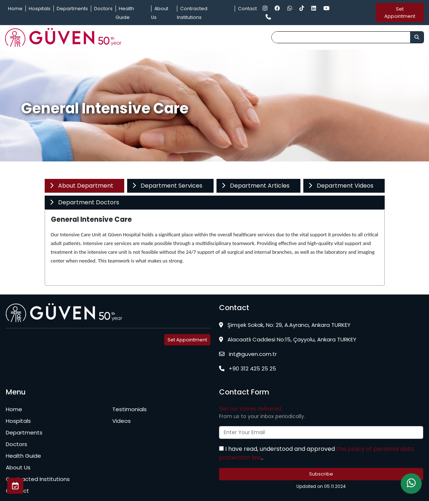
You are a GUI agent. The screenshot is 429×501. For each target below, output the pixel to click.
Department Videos (340, 185)
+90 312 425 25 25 (247, 368)
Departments (72, 8)
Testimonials (129, 409)
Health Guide (23, 456)
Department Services (167, 185)
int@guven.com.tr (248, 354)
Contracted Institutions (38, 479)
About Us (18, 467)
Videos (121, 421)
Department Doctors (84, 202)
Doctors (103, 8)
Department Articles (255, 185)
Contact (247, 8)
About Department (81, 185)
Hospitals (39, 8)
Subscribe (321, 473)
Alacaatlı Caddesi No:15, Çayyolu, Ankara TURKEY (287, 339)
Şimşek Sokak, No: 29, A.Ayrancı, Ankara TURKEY (285, 325)
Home (15, 8)
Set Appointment (399, 12)
